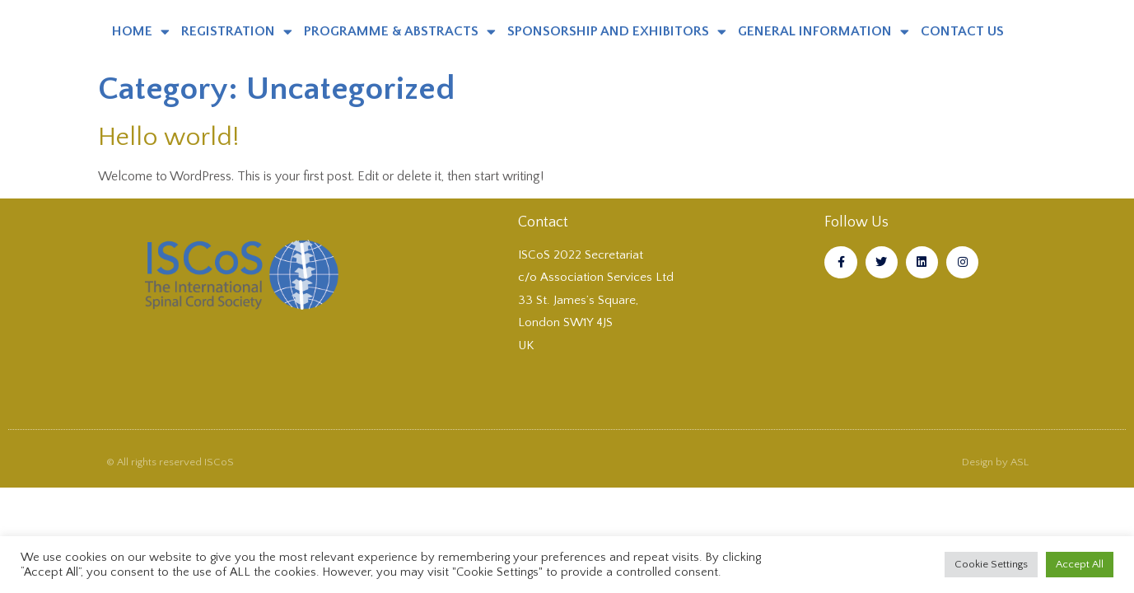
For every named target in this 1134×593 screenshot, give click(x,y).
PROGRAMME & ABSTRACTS (400, 31)
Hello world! (169, 137)
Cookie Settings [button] (991, 564)
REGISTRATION (236, 31)
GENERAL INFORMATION (823, 31)
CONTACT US (962, 31)
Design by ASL (995, 462)
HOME (141, 31)
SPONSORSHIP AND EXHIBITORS (616, 31)
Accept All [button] (1080, 564)
